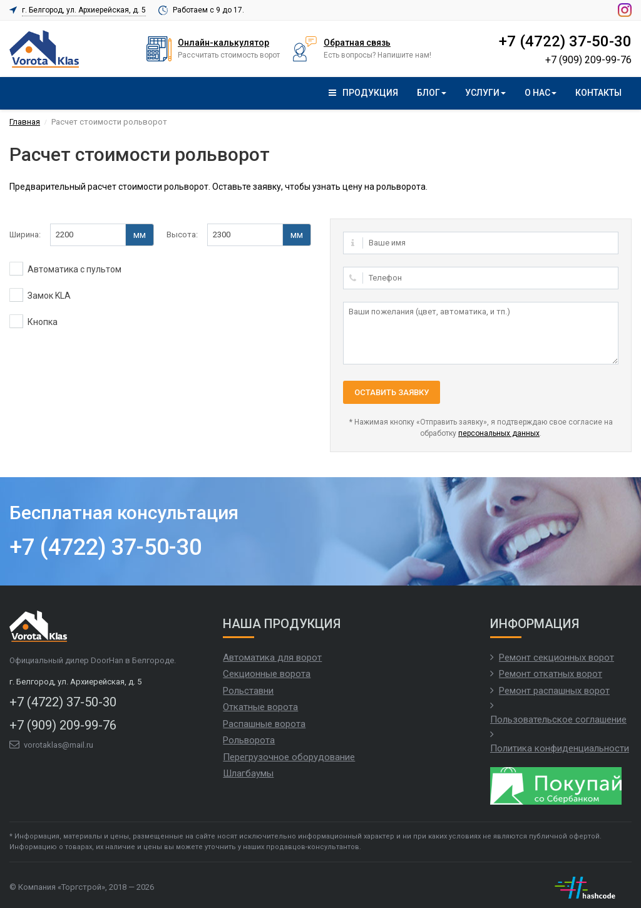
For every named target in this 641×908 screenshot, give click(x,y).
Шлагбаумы (248, 773)
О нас (540, 93)
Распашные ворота (264, 724)
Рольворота (249, 740)
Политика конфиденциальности (559, 748)
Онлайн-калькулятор (223, 43)
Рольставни (248, 690)
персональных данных (499, 433)
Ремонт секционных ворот (556, 657)
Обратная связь (357, 43)
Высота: (182, 234)
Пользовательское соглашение (558, 719)
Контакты (598, 93)
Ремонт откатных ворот (550, 673)
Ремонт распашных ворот (554, 690)
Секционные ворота (266, 673)
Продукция (363, 93)
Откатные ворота (260, 707)
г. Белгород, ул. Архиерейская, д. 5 (84, 10)
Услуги (485, 93)
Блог (431, 93)
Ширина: (25, 234)
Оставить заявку (391, 392)
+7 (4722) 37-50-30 (565, 41)
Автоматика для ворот (272, 657)
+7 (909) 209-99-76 (588, 60)
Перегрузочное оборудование (289, 757)
